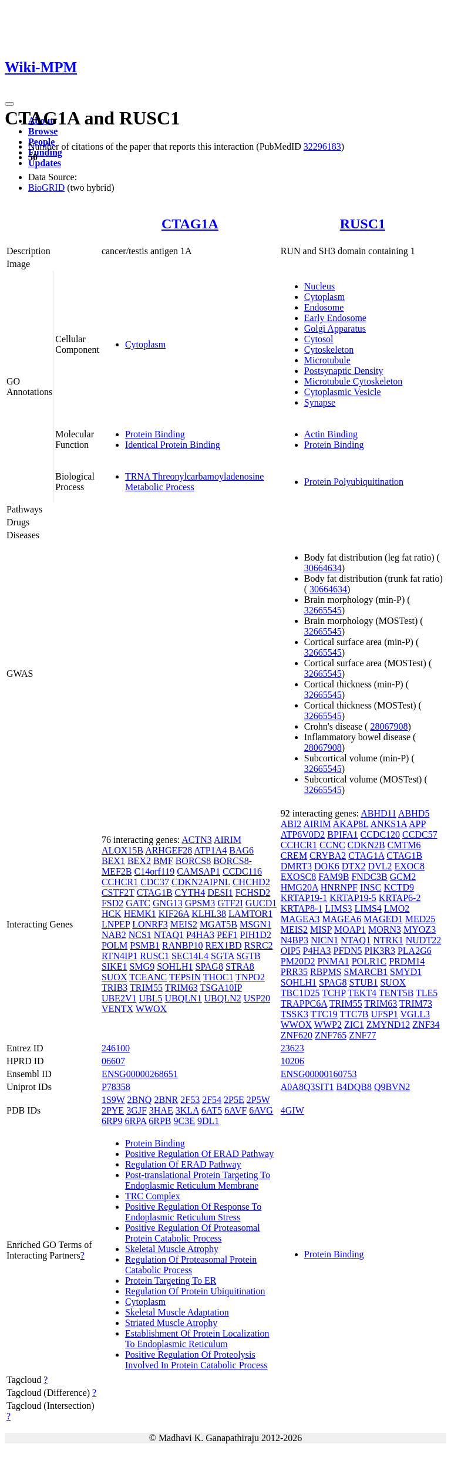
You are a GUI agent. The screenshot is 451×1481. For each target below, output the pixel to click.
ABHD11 (378, 813)
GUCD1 (261, 903)
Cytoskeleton (329, 350)
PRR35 (294, 972)
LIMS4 (368, 908)
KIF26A (174, 914)
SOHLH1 (175, 966)
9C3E (184, 1121)
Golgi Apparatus (335, 328)
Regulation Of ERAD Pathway (183, 1164)
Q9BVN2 (392, 1087)
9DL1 (208, 1121)
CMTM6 (404, 845)
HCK (112, 914)
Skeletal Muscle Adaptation (177, 1312)
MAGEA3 (300, 919)
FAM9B (333, 877)
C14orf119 (154, 871)
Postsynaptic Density (343, 371)
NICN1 (324, 940)
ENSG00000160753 (319, 1074)
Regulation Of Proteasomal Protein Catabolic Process (191, 1264)
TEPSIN (185, 977)
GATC (138, 903)
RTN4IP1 (119, 956)
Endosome (324, 307)
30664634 (323, 568)
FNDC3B (369, 877)
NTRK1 (388, 940)
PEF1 (227, 935)
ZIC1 (354, 1025)
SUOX (114, 977)
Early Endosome (335, 318)
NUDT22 (423, 940)
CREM (294, 856)
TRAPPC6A (304, 1003)
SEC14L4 (189, 956)
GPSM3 (200, 903)
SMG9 (141, 966)
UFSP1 (384, 1014)
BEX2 (139, 861)
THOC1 (218, 977)
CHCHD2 (251, 882)
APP (417, 824)
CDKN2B (366, 845)
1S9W (113, 1100)
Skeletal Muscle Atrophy (171, 1249)
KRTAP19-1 (304, 898)
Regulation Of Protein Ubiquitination (195, 1291)
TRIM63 (181, 988)
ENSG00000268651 (140, 1074)
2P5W (258, 1100)
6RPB (160, 1121)
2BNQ (139, 1100)
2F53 (190, 1100)
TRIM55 (146, 988)
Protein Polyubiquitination (353, 482)
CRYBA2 (327, 856)
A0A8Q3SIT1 (307, 1087)
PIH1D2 (255, 935)
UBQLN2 (222, 998)
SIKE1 (114, 966)
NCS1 (140, 935)
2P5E (234, 1100)
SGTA (222, 956)
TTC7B (354, 1014)
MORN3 (384, 930)
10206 (292, 1061)
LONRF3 (149, 924)
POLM (114, 945)
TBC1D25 (300, 993)
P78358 (116, 1087)
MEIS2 (183, 924)
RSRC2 (258, 945)
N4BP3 (294, 940)
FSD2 (112, 903)
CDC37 (154, 882)
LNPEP (116, 924)
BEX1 (113, 861)
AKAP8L (351, 824)
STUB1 (363, 982)
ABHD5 (413, 813)
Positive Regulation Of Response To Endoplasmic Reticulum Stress (193, 1212)
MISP (321, 930)
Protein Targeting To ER (171, 1281)
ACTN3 (196, 840)
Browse (43, 131)
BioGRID (46, 188)
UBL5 (150, 998)
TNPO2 (250, 977)
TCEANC (148, 977)
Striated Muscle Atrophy (171, 1323)
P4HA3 (200, 935)
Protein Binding (155, 434)
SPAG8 (209, 966)
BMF (163, 861)
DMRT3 (296, 866)
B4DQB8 (353, 1087)
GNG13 (168, 903)
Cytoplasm (145, 344)
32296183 (322, 146)
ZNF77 (362, 1035)
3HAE (161, 1110)
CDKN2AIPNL (200, 882)
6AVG (261, 1110)
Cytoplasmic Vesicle (342, 392)
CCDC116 (242, 871)
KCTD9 (398, 887)
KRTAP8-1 (302, 908)
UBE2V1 (119, 998)
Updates (44, 163)
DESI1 (220, 893)
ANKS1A (389, 824)
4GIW (292, 1110)
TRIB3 (114, 988)
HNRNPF (339, 887)
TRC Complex (152, 1196)
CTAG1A (189, 223)
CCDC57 (419, 834)
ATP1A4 (210, 850)
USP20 (257, 998)
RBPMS (325, 972)
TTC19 (324, 1014)
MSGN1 (255, 924)
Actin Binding (331, 434)
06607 (113, 1061)
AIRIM (227, 840)
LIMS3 (338, 908)
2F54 (211, 1100)
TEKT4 (362, 993)
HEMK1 (140, 914)
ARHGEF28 (168, 850)
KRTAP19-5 (352, 898)
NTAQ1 (169, 935)
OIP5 (291, 951)
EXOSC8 (298, 877)
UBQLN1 (182, 998)
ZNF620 (296, 1035)
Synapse (319, 402)
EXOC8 (409, 866)
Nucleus (319, 286)
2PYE (113, 1110)
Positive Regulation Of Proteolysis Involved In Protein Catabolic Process (196, 1360)
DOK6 (326, 866)
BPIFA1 (342, 834)
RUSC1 (362, 223)
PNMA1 (333, 961)
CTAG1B (155, 893)
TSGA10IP (221, 988)
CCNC (332, 845)
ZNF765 (330, 1035)
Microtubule (327, 360)
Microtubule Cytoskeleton (353, 381)
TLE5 (426, 993)
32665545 (323, 610)
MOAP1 (350, 930)
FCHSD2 (253, 893)
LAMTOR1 (250, 914)
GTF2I (230, 903)
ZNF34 (425, 1025)
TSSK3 (294, 1014)
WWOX (151, 1009)
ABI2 (291, 824)
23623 (292, 1048)
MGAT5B (218, 924)
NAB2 (114, 935)
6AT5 (212, 1110)
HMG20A (299, 887)
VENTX (117, 1009)
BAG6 (241, 850)
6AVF (235, 1110)
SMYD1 (406, 972)
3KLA (187, 1110)
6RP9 (112, 1121)
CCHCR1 (120, 882)
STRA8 (240, 966)
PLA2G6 (415, 951)
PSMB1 (145, 945)
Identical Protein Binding (172, 445)
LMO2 (397, 908)
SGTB (249, 956)
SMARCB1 (366, 972)
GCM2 (403, 877)
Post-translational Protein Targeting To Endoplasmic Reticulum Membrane (197, 1180)
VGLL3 (415, 1014)
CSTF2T (118, 893)
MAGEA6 (341, 919)
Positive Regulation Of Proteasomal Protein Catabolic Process (192, 1233)
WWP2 (328, 1025)
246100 (116, 1048)
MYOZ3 (419, 930)
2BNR (166, 1100)
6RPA (135, 1121)
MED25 (420, 919)
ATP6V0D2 (303, 834)
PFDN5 (348, 951)
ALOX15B (122, 850)
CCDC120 (380, 834)
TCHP (333, 993)
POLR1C (369, 961)
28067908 (389, 726)
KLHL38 (208, 914)
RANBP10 (182, 945)
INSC (370, 887)
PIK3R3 (379, 951)
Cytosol (319, 339)
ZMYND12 (388, 1025)
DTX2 (354, 866)
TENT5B (396, 993)
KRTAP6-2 (400, 898)
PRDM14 (407, 961)
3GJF (136, 1110)
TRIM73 (415, 1003)
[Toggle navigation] (9, 104)
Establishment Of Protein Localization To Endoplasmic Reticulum (197, 1338)
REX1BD (223, 945)
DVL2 (380, 866)
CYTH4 (190, 893)
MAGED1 (383, 919)
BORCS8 (193, 861)
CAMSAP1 (198, 871)
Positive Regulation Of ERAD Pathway (199, 1154)
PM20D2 (298, 961)
